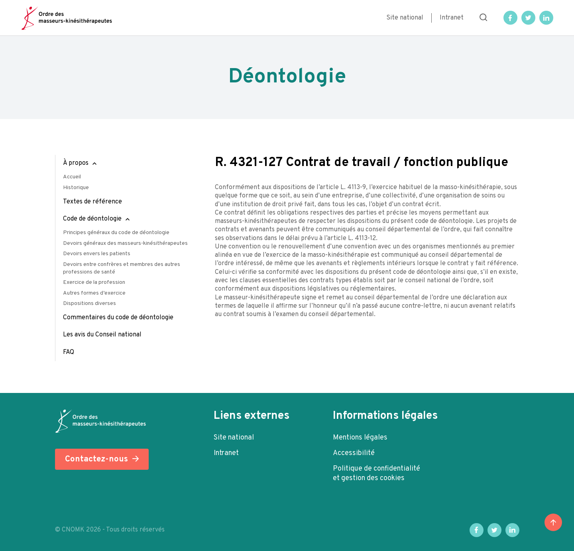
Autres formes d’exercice (94, 293)
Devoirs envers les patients (96, 253)
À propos (75, 163)
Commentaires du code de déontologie (118, 318)
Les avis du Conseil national (102, 335)
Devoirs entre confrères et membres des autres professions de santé (121, 268)
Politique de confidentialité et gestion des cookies (376, 473)
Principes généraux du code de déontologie (116, 232)
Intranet (452, 18)
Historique (76, 187)
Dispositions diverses (89, 303)
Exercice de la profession (94, 282)
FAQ (68, 352)
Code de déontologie (92, 219)
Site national (404, 18)
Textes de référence (92, 202)
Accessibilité (354, 453)
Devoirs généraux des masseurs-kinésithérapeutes (125, 243)
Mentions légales (360, 437)
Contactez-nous (96, 459)
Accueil (72, 177)
